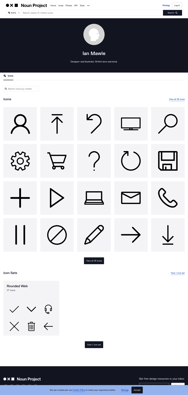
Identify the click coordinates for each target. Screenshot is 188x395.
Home (53, 5)
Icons (60, 5)
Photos (69, 5)
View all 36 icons (177, 99)
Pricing (166, 5)
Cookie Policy (79, 390)
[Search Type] (13, 13)
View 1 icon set (178, 273)
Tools (82, 5)
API (75, 5)
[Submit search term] (172, 13)
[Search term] (92, 13)
